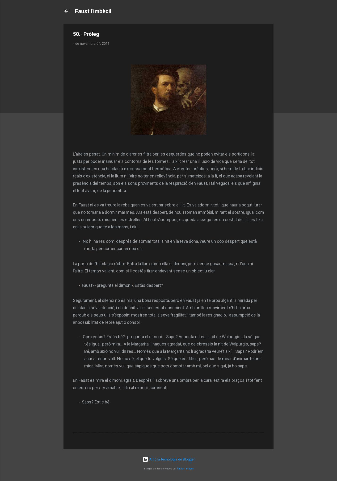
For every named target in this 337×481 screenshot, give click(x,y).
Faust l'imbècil (93, 11)
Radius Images (185, 468)
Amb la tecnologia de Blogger (169, 459)
